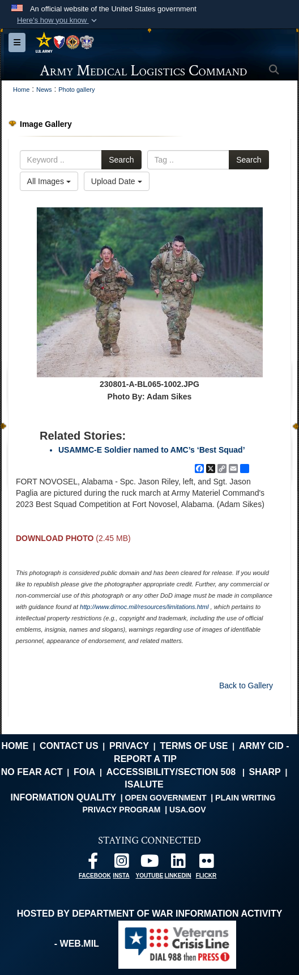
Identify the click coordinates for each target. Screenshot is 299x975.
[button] (58, 20)
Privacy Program (121, 809)
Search (121, 159)
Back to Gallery (246, 685)
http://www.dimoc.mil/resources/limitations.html (144, 606)
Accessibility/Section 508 (171, 772)
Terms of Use (194, 746)
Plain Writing (245, 797)
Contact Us (69, 746)
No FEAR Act (32, 772)
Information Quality (63, 797)
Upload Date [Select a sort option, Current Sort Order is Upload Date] (116, 181)
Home (14, 746)
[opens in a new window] (93, 863)
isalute (144, 784)
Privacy (129, 746)
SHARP (265, 772)
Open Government (166, 797)
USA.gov (187, 809)
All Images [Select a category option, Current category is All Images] (49, 181)
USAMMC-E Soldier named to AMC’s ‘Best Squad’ (151, 449)
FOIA (84, 772)
